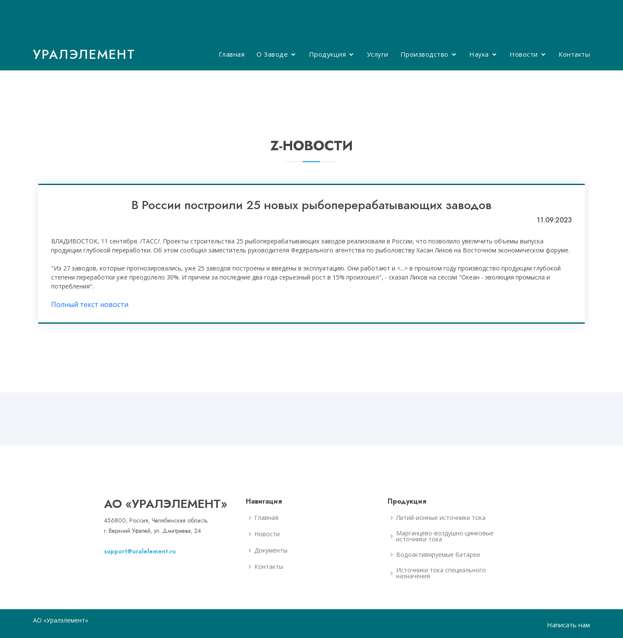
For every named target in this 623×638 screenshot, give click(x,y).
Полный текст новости (89, 304)
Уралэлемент (84, 54)
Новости (524, 54)
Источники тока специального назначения (441, 573)
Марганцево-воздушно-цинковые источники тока (445, 536)
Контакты (574, 54)
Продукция (327, 54)
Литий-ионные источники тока (441, 518)
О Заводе (272, 54)
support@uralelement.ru (140, 551)
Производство (424, 54)
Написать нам (568, 624)
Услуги (377, 54)
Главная (232, 54)
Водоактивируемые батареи (438, 555)
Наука (479, 54)
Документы (270, 550)
